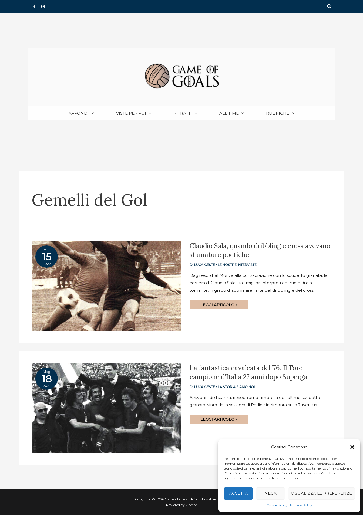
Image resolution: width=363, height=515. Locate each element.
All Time (231, 113)
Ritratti (185, 113)
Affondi (81, 113)
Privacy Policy (301, 505)
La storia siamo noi (237, 387)
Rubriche (280, 113)
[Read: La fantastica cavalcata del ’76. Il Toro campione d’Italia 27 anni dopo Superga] (107, 408)
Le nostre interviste (238, 265)
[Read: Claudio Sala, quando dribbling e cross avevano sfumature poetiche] (107, 285)
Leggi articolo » (219, 303)
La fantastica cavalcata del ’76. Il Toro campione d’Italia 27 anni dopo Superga (251, 372)
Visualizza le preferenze (321, 493)
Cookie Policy (277, 505)
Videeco (191, 505)
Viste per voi (133, 113)
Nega (270, 493)
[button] (352, 447)
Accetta (238, 493)
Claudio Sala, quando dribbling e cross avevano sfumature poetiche (250, 250)
